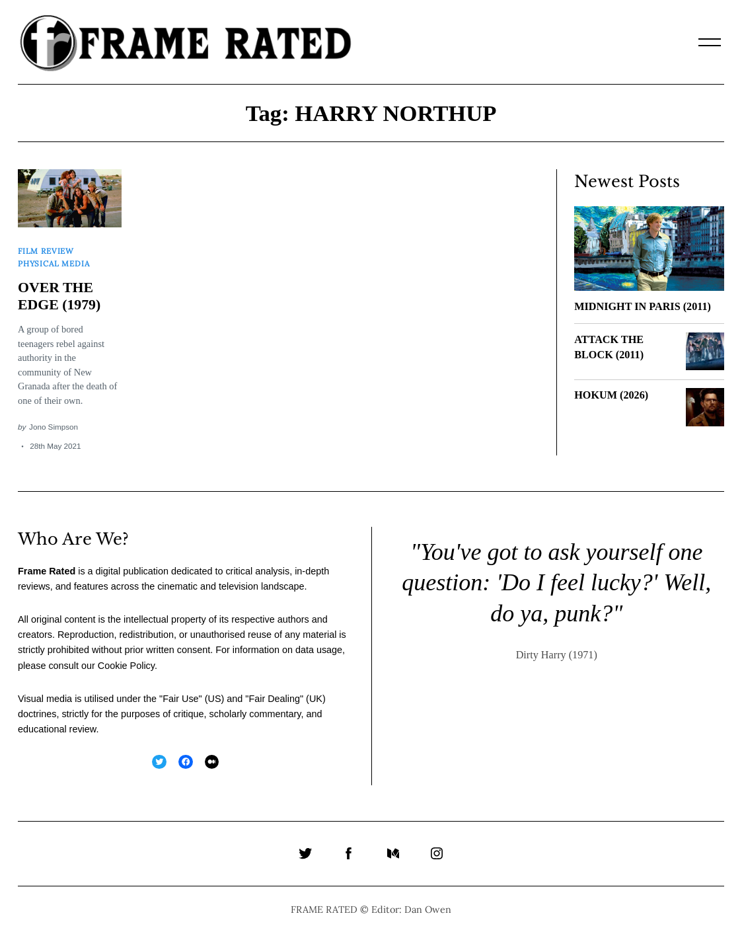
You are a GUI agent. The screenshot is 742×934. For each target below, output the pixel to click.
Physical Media (53, 263)
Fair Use (180, 698)
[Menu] (709, 42)
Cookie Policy (126, 665)
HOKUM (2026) (611, 395)
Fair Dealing (274, 698)
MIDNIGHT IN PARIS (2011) (642, 307)
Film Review (46, 251)
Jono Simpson (53, 426)
